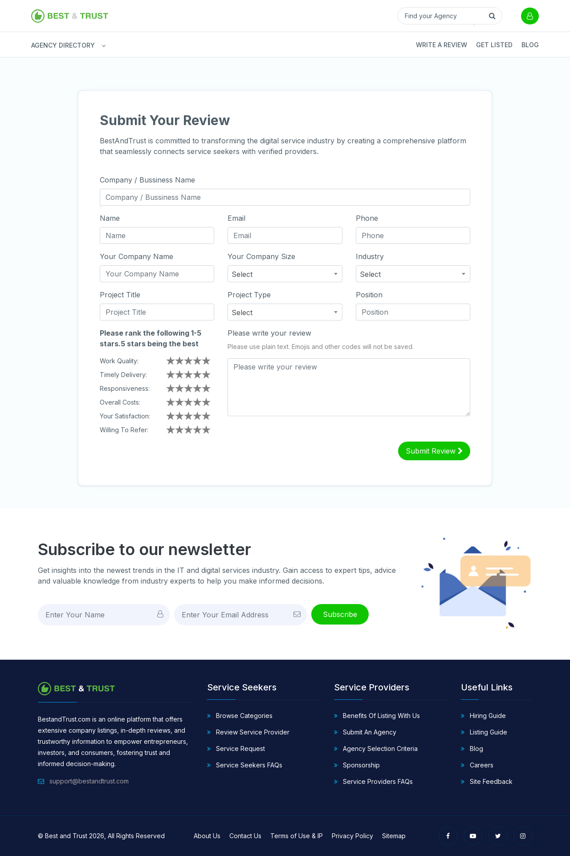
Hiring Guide (483, 715)
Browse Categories (240, 715)
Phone (367, 218)
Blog (530, 45)
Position (369, 294)
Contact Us (245, 836)
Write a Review (441, 45)
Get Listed (494, 45)
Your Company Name (136, 256)
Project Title (120, 294)
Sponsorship (357, 765)
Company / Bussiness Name (147, 179)
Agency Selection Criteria (376, 748)
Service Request (236, 748)
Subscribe (340, 614)
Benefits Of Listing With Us (377, 715)
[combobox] (285, 273)
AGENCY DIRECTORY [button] (35, 45)
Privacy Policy (352, 836)
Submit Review (434, 450)
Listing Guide (484, 732)
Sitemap (394, 836)
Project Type (249, 294)
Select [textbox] (242, 274)
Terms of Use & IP (296, 836)
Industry (370, 256)
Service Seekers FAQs (244, 765)
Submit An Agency (365, 732)
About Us (207, 836)
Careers (477, 765)
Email (236, 218)
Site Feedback (487, 781)
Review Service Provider (248, 732)
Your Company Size (261, 256)
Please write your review (269, 333)
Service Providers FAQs (373, 781)
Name (110, 218)
